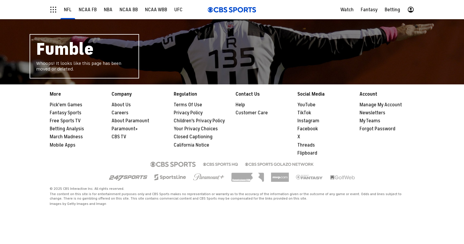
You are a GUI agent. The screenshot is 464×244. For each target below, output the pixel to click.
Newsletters (372, 113)
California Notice (191, 145)
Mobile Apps (62, 145)
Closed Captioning (193, 137)
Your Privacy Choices (196, 129)
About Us (121, 105)
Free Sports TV (65, 121)
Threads (306, 145)
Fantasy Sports (65, 113)
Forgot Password (377, 129)
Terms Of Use (188, 105)
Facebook (307, 129)
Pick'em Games (66, 105)
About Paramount (130, 121)
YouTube (306, 105)
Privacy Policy (188, 113)
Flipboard (307, 153)
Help (240, 105)
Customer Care (252, 113)
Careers (120, 113)
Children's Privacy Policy (199, 121)
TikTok (304, 113)
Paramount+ (125, 129)
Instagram (308, 121)
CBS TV (119, 137)
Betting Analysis (67, 129)
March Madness (66, 137)
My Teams (370, 121)
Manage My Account (381, 105)
